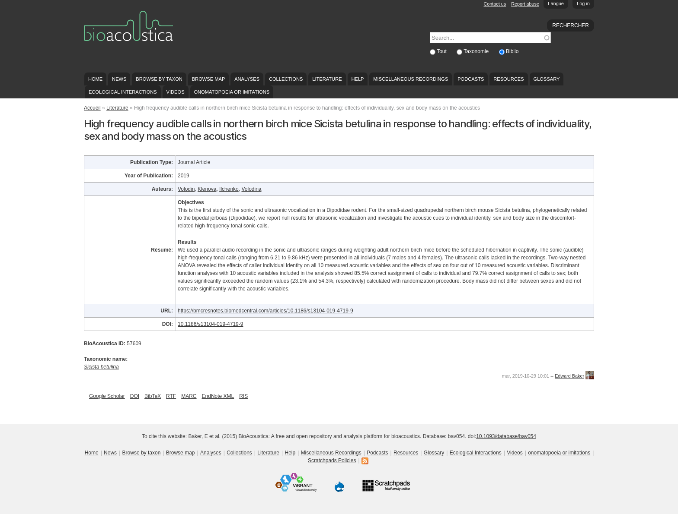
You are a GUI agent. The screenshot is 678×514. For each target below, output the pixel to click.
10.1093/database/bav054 (506, 436)
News (119, 79)
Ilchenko (229, 189)
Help (357, 79)
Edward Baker (569, 375)
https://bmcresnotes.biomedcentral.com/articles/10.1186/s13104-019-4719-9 (265, 311)
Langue (556, 3)
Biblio (512, 51)
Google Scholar (107, 396)
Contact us (495, 3)
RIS (243, 396)
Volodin (186, 189)
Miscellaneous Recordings (410, 79)
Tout (442, 51)
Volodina (251, 189)
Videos (175, 92)
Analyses (246, 79)
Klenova (207, 189)
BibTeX (152, 396)
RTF (171, 396)
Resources (508, 79)
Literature (327, 79)
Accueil (92, 108)
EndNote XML (218, 396)
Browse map (208, 79)
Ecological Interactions (123, 92)
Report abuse (525, 3)
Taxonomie (477, 51)
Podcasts (470, 79)
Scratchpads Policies (332, 460)
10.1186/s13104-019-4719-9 (210, 324)
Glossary (547, 79)
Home (95, 79)
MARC (188, 396)
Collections (286, 79)
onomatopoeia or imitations (231, 92)
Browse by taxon (159, 79)
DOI (134, 396)
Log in (583, 3)
